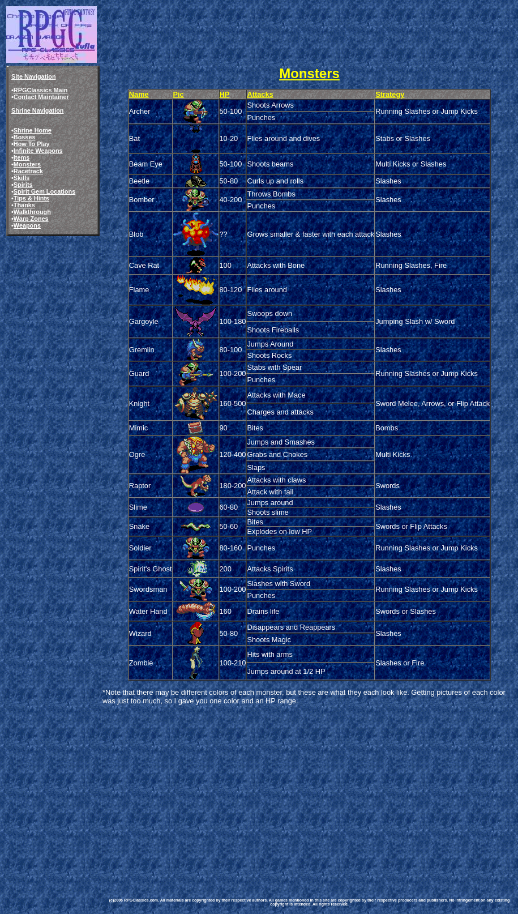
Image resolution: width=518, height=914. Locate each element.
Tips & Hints (31, 198)
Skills (21, 177)
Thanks (24, 205)
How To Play (32, 143)
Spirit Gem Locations (44, 191)
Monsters (27, 164)
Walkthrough (32, 211)
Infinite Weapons (38, 150)
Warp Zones (31, 218)
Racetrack (28, 171)
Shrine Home (33, 130)
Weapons (27, 225)
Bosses (25, 137)
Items (21, 157)
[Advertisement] (309, 793)
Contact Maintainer (41, 96)
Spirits (23, 184)
